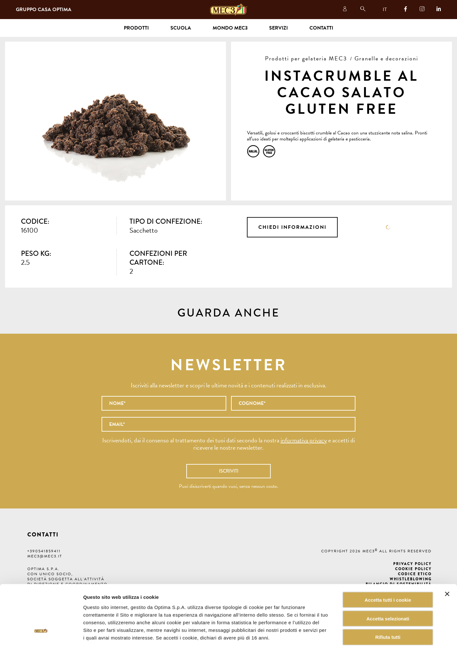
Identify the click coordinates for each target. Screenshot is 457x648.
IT (385, 9)
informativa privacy (304, 440)
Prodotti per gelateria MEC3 (306, 58)
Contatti (321, 28)
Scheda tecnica (388, 227)
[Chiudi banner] (447, 564)
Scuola (180, 28)
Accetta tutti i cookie (388, 570)
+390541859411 (44, 551)
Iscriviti (228, 470)
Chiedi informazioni (292, 227)
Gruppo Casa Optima (43, 9)
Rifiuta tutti (387, 607)
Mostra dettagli (322, 635)
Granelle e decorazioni (386, 58)
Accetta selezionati (387, 588)
